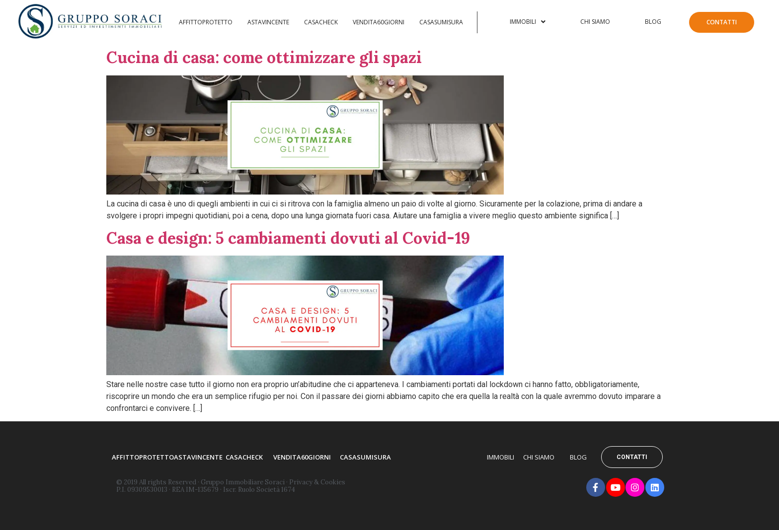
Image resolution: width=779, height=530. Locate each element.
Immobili (527, 21)
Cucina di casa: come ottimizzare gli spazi (264, 57)
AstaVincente (268, 22)
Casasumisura (441, 22)
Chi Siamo (595, 21)
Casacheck (321, 22)
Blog (653, 21)
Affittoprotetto (206, 22)
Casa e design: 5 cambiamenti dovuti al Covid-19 (288, 238)
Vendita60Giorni (378, 22)
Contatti (721, 22)
